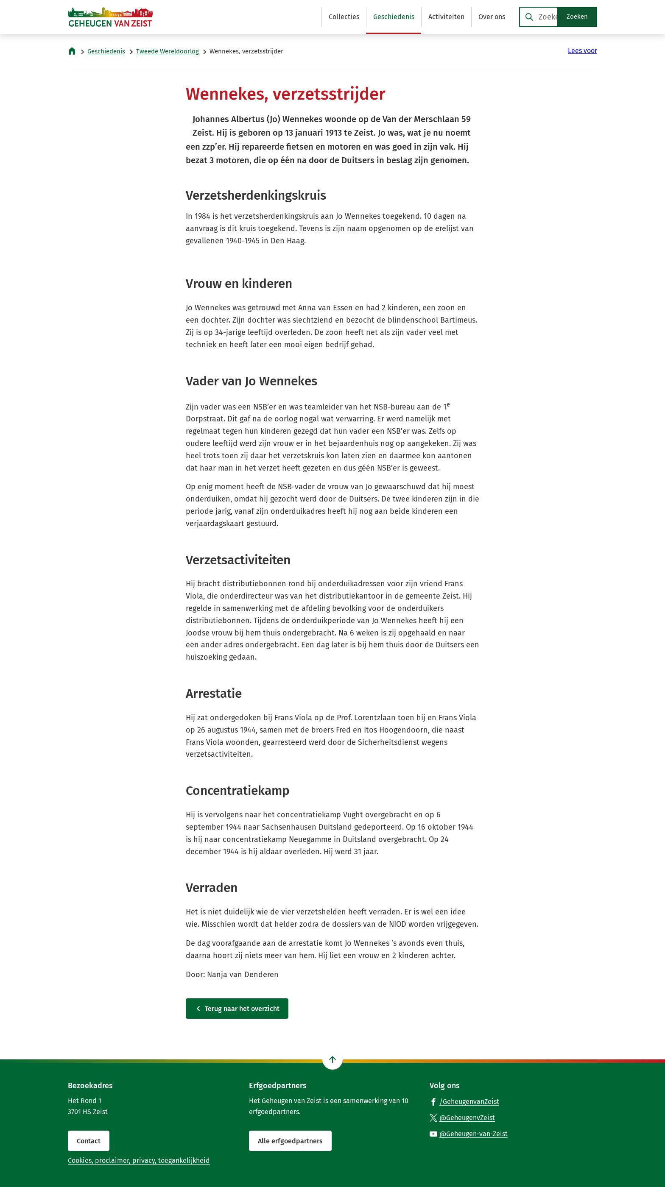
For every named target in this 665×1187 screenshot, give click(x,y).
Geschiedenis (106, 51)
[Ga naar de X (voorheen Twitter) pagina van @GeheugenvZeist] (462, 1117)
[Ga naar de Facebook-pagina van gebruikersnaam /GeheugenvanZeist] (464, 1101)
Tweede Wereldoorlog (167, 51)
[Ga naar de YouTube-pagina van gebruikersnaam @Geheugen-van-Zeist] (469, 1133)
